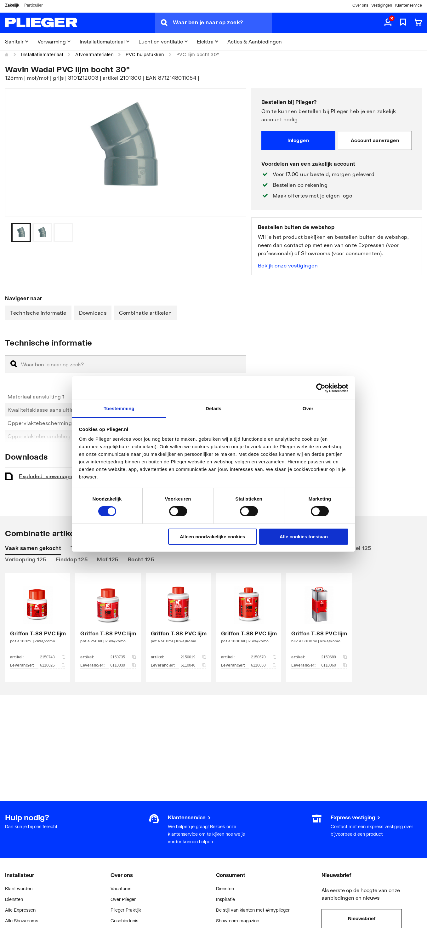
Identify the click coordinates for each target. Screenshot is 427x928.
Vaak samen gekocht (33, 548)
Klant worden (18, 888)
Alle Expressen (20, 910)
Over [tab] (308, 408)
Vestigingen (381, 5)
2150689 (333, 657)
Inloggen (298, 140)
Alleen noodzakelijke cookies (212, 536)
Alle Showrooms (21, 920)
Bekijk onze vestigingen (288, 265)
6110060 (333, 665)
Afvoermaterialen (94, 54)
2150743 (52, 657)
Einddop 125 (72, 559)
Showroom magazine (237, 920)
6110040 (193, 665)
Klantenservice (408, 5)
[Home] (7, 54)
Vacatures (121, 888)
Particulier (33, 5)
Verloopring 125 (25, 559)
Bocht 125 (141, 559)
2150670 (263, 657)
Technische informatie (38, 313)
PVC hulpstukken (145, 54)
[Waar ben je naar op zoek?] (222, 23)
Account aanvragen (375, 140)
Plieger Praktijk (126, 910)
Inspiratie (225, 899)
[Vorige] (233, 232)
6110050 (263, 665)
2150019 (193, 657)
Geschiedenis (124, 920)
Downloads (93, 313)
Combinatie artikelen (145, 313)
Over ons (360, 5)
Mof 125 (107, 559)
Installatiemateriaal (42, 54)
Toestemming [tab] (119, 408)
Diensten (14, 899)
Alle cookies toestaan (304, 536)
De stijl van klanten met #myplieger (253, 910)
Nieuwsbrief (362, 918)
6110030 (122, 665)
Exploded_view (61, 476)
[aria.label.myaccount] (388, 23)
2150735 (122, 657)
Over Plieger (123, 899)
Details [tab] (213, 408)
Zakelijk (12, 5)
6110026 (52, 665)
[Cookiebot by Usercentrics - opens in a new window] (320, 387)
